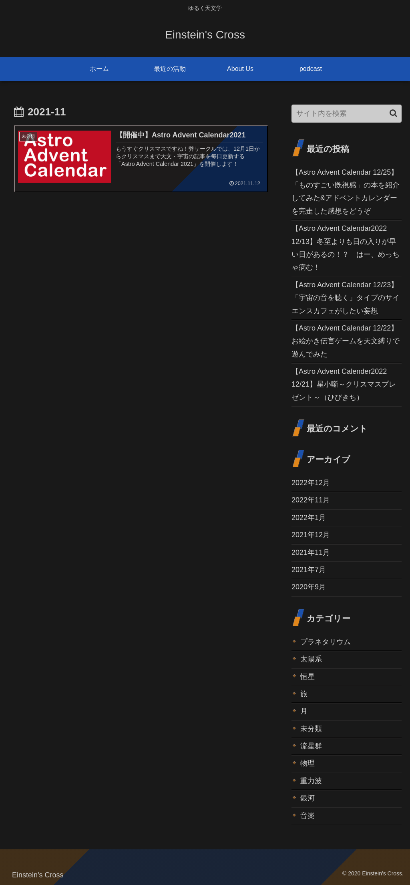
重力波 (311, 781)
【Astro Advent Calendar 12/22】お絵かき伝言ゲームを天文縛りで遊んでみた (345, 341)
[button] (393, 113)
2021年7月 (308, 570)
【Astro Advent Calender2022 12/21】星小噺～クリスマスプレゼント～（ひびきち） (343, 384)
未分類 (311, 729)
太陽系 (311, 659)
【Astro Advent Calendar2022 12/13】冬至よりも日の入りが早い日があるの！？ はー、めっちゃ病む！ (345, 247)
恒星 (307, 677)
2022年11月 (310, 500)
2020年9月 (308, 587)
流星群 (311, 746)
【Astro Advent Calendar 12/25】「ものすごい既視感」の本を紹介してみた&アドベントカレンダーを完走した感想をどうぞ (345, 191)
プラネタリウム (325, 642)
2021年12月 (310, 535)
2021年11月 (310, 552)
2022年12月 (310, 483)
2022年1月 (308, 518)
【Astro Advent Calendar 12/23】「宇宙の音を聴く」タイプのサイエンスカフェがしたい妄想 (345, 298)
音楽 (307, 816)
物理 (307, 763)
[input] (346, 114)
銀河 (307, 798)
